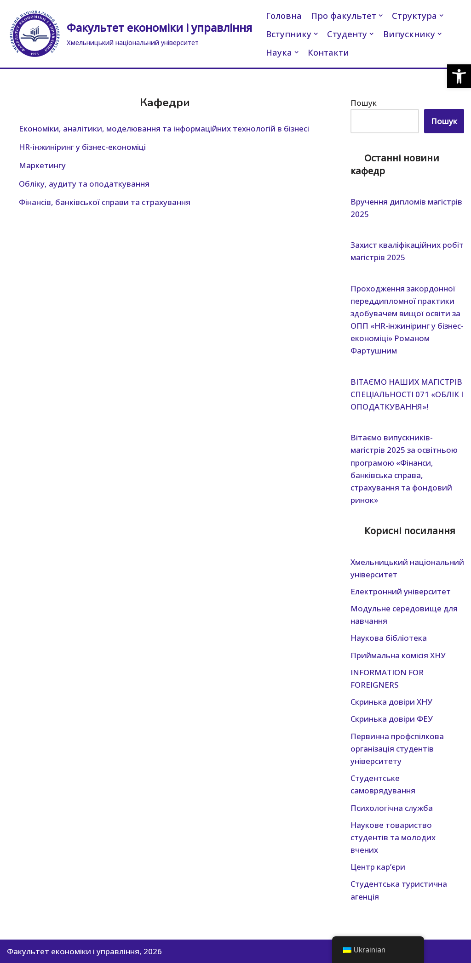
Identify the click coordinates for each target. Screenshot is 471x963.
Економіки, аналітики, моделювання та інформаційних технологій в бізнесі (164, 128)
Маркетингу (42, 165)
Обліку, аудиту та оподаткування (84, 183)
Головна (284, 15)
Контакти (328, 52)
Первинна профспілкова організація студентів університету (397, 748)
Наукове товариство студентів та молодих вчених (393, 837)
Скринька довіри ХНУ (391, 701)
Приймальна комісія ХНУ (398, 655)
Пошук (363, 102)
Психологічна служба (391, 808)
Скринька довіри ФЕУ (391, 718)
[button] (459, 76)
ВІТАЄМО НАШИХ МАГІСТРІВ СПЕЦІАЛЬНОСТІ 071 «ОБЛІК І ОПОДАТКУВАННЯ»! (406, 394)
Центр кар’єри (377, 866)
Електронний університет (400, 591)
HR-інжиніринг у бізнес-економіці (82, 147)
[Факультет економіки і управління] (129, 33)
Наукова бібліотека (388, 638)
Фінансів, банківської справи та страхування (104, 202)
